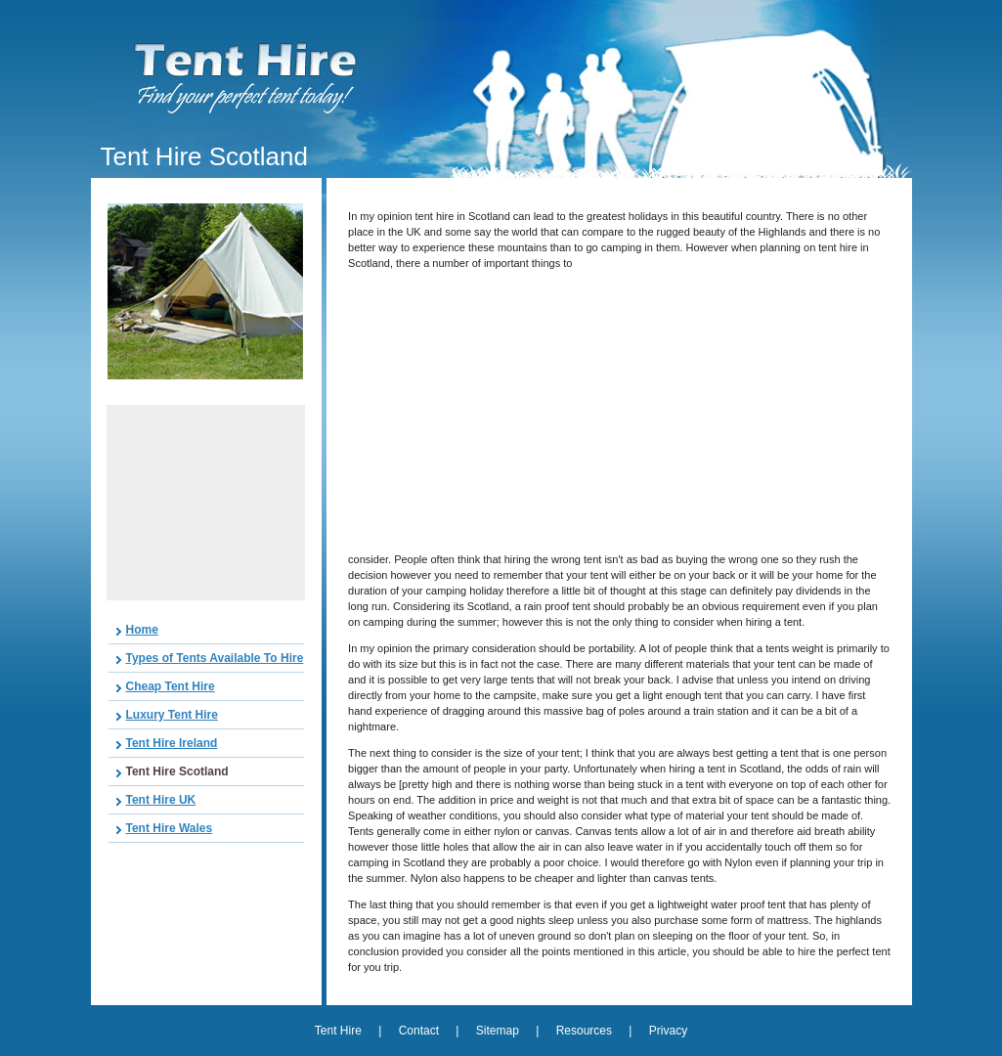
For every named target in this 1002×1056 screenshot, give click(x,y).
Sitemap (497, 1030)
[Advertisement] (205, 502)
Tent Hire (340, 1030)
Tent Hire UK (161, 800)
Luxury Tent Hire (172, 715)
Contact (419, 1030)
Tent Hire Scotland (177, 771)
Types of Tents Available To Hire (215, 658)
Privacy (668, 1030)
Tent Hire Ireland (172, 743)
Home (142, 630)
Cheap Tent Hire (170, 686)
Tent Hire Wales (169, 828)
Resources (584, 1030)
